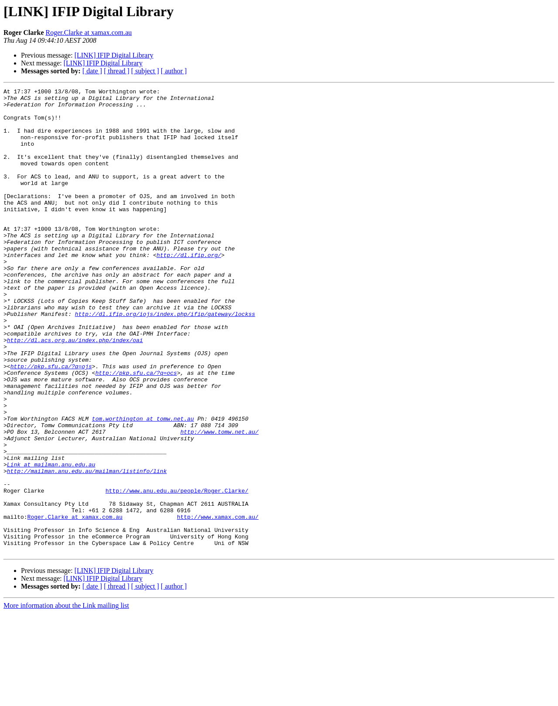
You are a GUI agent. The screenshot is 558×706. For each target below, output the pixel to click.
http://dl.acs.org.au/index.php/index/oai (75, 391)
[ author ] (174, 71)
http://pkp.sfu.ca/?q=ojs (51, 422)
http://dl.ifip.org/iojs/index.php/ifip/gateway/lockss (165, 359)
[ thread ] (116, 71)
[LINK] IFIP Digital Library (114, 55)
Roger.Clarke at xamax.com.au (89, 32)
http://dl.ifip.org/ (189, 289)
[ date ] (92, 71)
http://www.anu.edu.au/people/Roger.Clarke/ (176, 572)
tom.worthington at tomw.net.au (143, 485)
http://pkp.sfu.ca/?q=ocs (136, 430)
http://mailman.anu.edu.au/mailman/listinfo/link (87, 548)
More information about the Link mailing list (66, 698)
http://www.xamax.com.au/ (218, 603)
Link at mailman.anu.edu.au (51, 540)
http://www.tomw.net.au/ (219, 501)
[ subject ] (145, 71)
